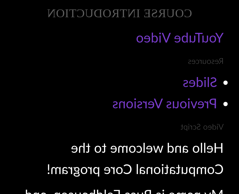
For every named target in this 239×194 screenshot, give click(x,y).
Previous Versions (164, 103)
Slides (200, 82)
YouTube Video (180, 37)
